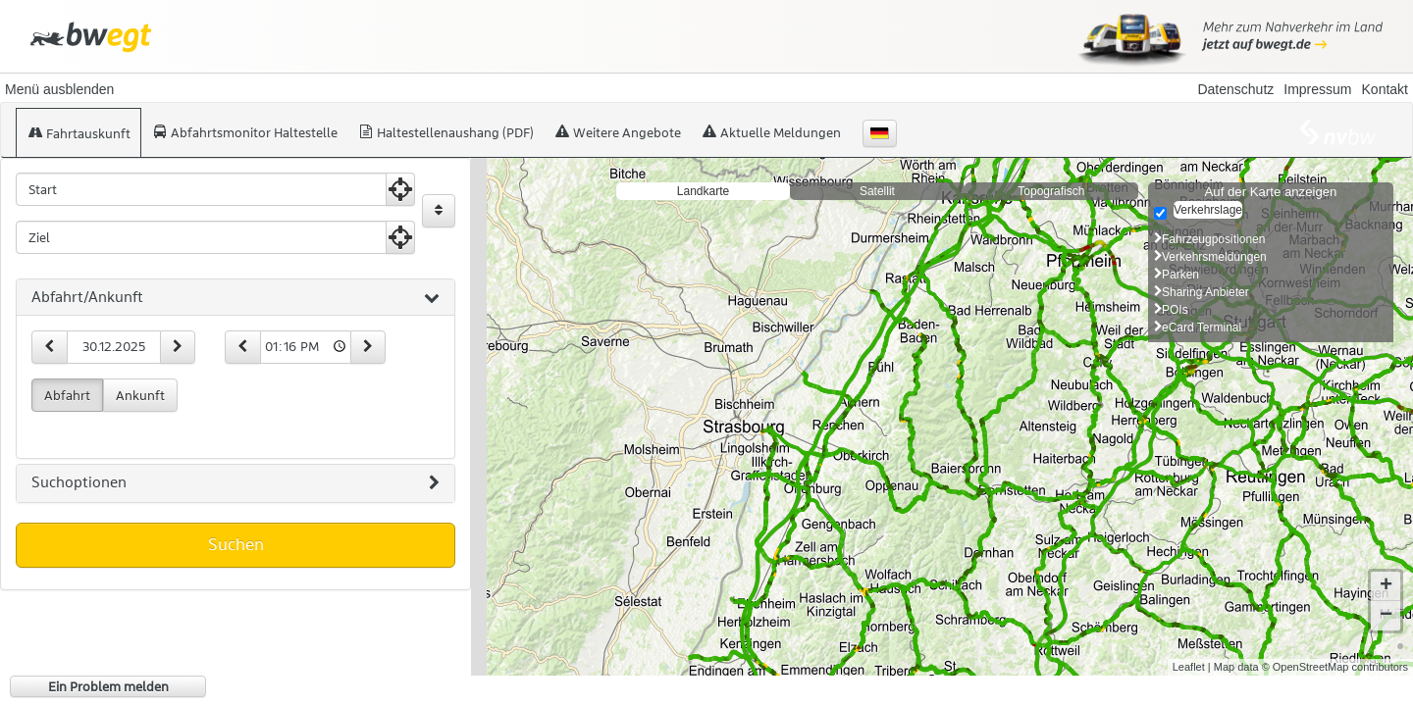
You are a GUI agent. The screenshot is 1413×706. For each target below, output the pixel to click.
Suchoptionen (235, 483)
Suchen (236, 544)
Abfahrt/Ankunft (235, 298)
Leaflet (1189, 667)
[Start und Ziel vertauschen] (438, 210)
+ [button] (1386, 586)
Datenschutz (1235, 89)
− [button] (1386, 615)
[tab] (235, 298)
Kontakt (1385, 89)
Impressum (1317, 89)
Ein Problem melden (108, 686)
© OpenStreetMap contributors (1335, 667)
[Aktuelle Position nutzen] (400, 189)
